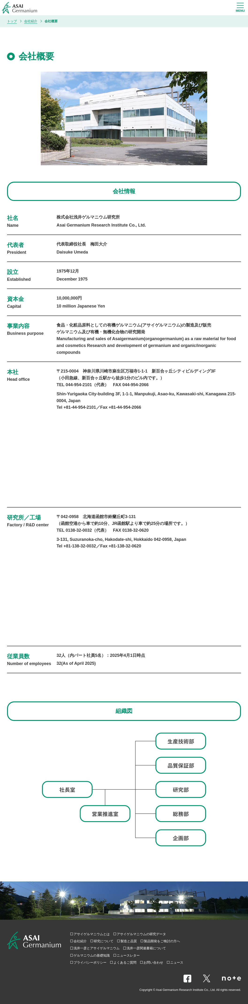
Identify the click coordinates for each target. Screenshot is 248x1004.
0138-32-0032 (79, 530)
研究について (103, 941)
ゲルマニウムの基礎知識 (92, 955)
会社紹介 (80, 941)
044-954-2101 (79, 384)
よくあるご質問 (124, 962)
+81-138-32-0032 (80, 546)
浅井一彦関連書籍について (146, 948)
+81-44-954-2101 (80, 407)
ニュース (176, 962)
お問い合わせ (153, 962)
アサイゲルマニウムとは (92, 934)
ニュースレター (128, 955)
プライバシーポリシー (90, 962)
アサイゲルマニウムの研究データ (141, 934)
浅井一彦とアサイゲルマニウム (97, 948)
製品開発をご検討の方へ (162, 941)
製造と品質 (128, 941)
